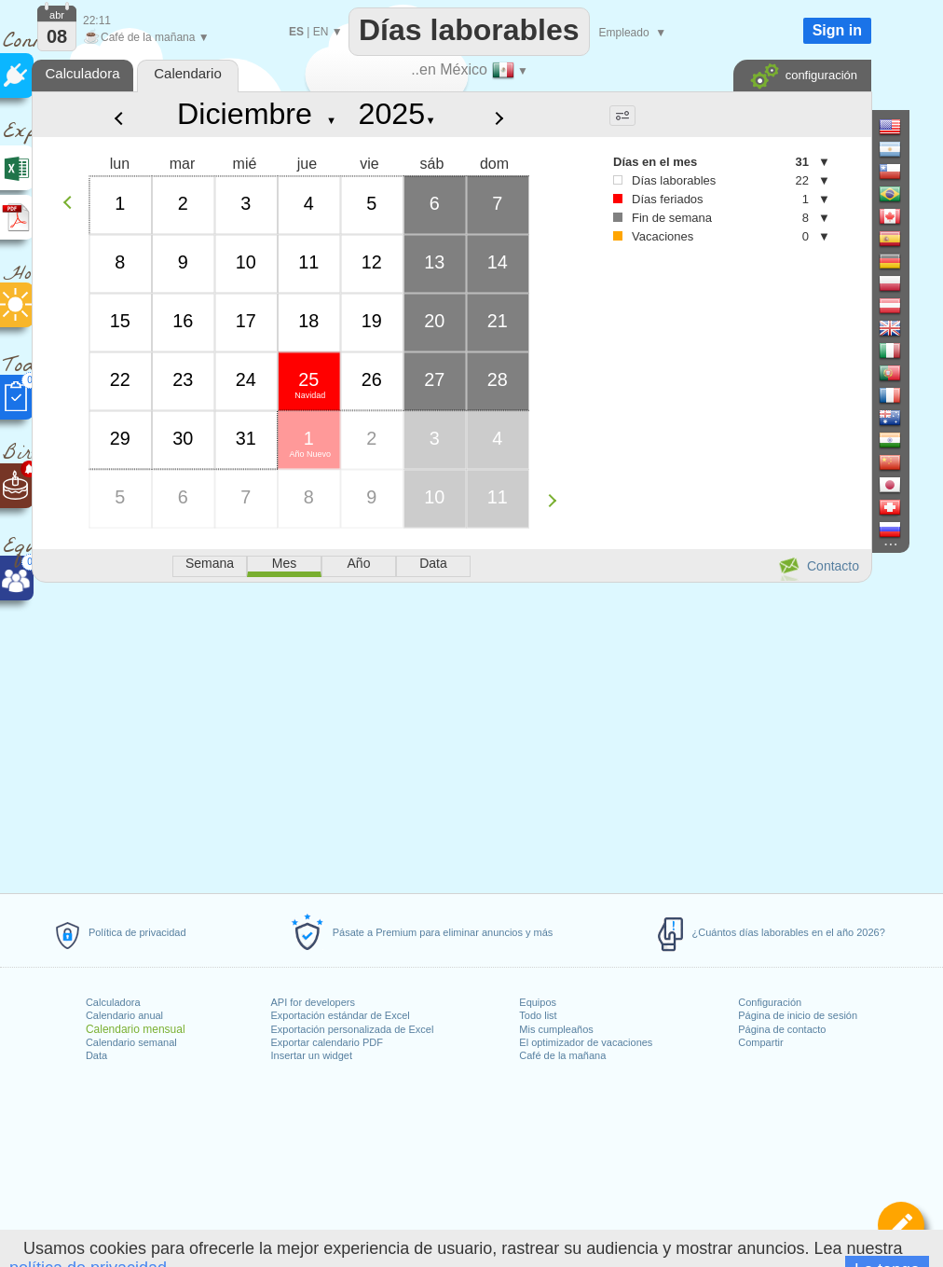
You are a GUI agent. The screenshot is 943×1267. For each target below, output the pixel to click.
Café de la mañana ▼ (146, 37)
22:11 (97, 20)
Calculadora (113, 1002)
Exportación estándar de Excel (340, 1015)
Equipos (537, 1002)
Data (96, 1055)
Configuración (769, 1002)
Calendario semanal (131, 1042)
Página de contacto (782, 1029)
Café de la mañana (562, 1055)
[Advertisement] (451, 734)
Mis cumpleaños (556, 1029)
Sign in (837, 30)
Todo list (537, 1015)
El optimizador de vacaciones (585, 1042)
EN (321, 31)
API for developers (313, 1002)
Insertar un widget (311, 1055)
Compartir (760, 1042)
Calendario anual (124, 1015)
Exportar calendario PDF (327, 1042)
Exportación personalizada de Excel (352, 1029)
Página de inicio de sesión (797, 1015)
